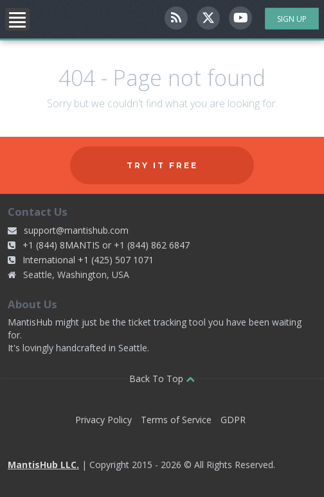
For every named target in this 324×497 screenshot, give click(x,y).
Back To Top (162, 378)
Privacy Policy (103, 420)
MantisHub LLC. (43, 464)
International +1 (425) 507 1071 (88, 260)
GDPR (233, 420)
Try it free (162, 165)
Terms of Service (176, 420)
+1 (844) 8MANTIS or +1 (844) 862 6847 (106, 245)
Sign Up (292, 18)
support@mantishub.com (76, 230)
